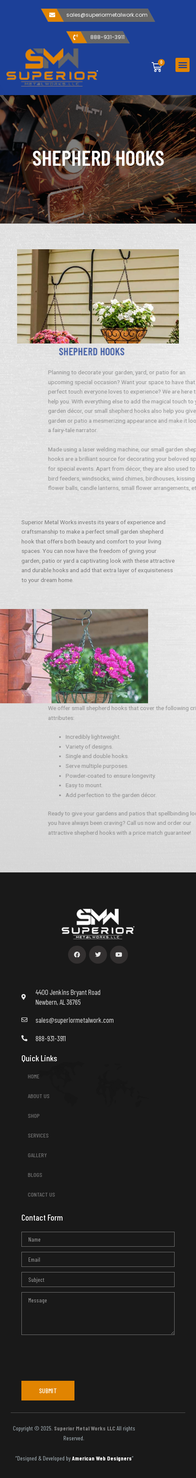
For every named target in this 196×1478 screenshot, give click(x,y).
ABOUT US (39, 1095)
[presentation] (86, 1356)
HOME (33, 1076)
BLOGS (35, 1174)
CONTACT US (41, 1194)
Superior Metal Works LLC (84, 1428)
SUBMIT (48, 1390)
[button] (182, 65)
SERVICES (40, 1135)
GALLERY (37, 1155)
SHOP (34, 1115)
